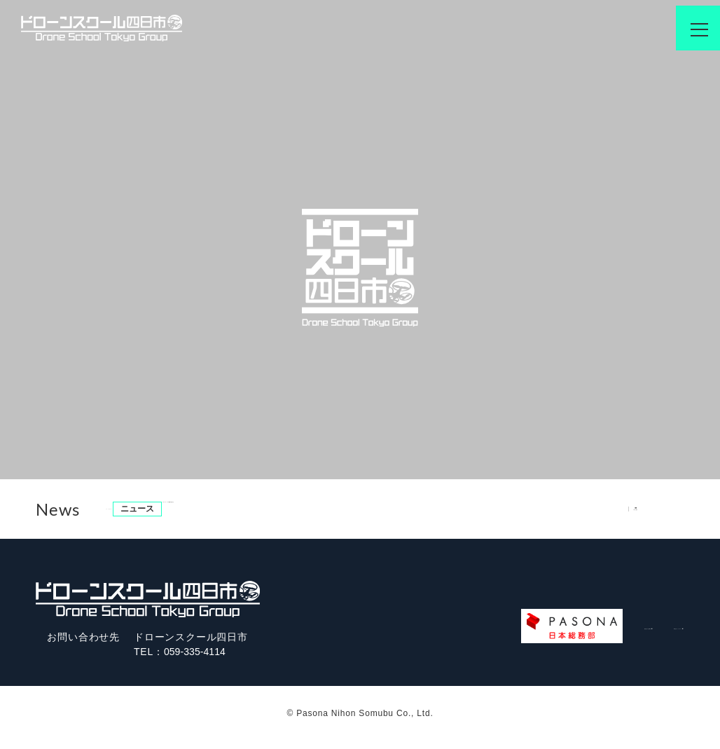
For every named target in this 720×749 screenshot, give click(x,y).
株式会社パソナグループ (612, 630)
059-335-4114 (198, 651)
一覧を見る (656, 508)
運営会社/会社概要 (477, 630)
